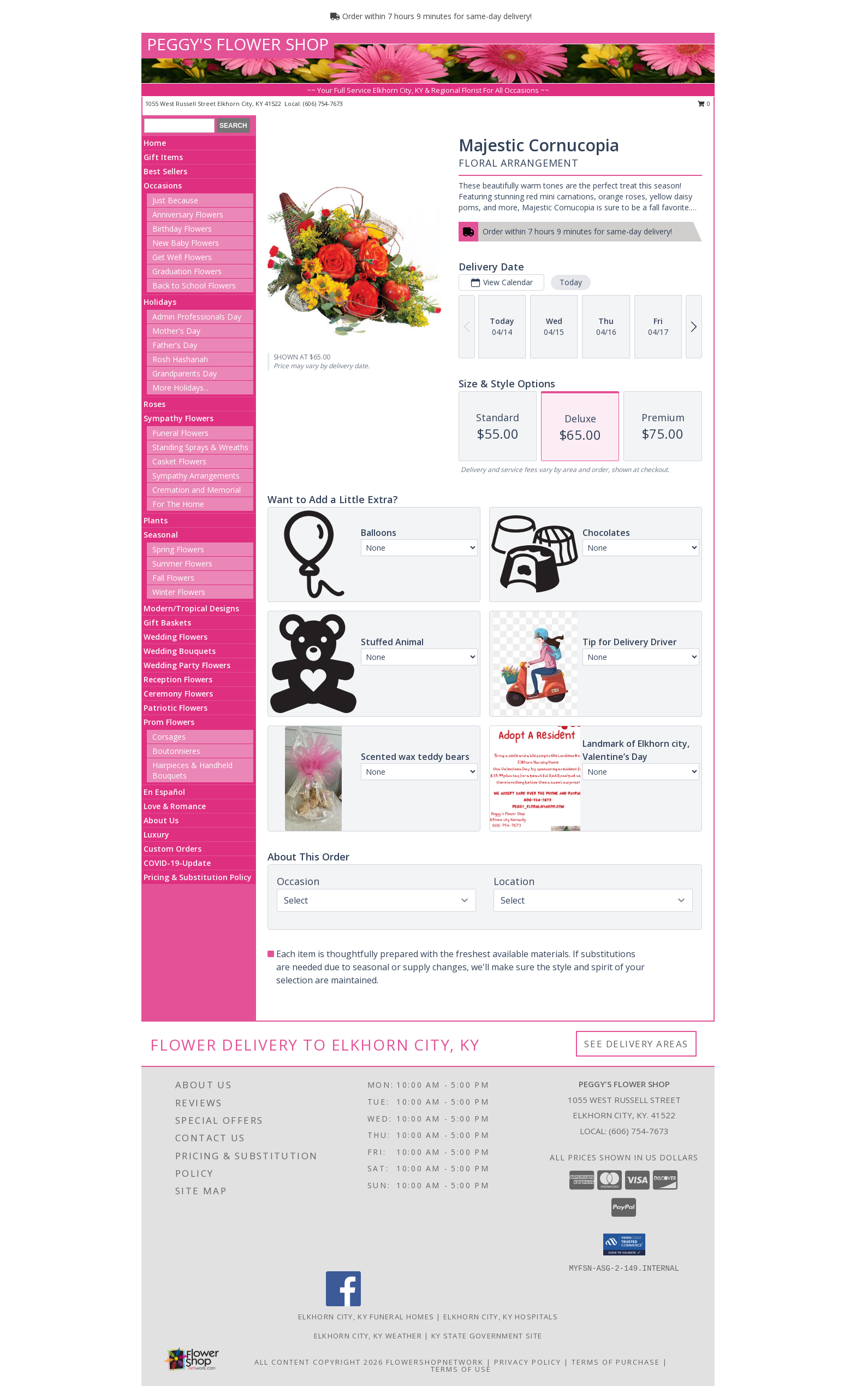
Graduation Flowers (187, 271)
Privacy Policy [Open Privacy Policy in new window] (527, 1362)
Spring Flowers (178, 549)
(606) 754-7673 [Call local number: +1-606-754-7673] (323, 103)
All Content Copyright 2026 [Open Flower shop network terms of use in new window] (318, 1362)
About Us (161, 820)
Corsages (169, 737)
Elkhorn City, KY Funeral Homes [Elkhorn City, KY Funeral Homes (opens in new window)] (366, 1317)
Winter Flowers (178, 592)
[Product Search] (179, 126)
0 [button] (704, 103)
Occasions (163, 185)
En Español (164, 792)
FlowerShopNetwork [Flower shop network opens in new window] (435, 1362)
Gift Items (163, 157)
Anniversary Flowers (187, 214)
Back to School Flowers (194, 285)
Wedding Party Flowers (187, 665)
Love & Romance (175, 806)
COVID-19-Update (177, 863)
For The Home (178, 504)
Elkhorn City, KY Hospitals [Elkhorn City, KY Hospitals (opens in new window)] (500, 1317)
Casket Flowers (179, 461)
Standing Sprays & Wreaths (200, 447)
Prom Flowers (169, 722)
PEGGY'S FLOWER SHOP (238, 44)
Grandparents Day (184, 373)
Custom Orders (172, 849)
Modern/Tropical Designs (191, 608)
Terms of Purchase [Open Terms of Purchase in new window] (616, 1362)
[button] (624, 1244)
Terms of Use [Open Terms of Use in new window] (461, 1369)
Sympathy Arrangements (196, 475)
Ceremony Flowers (178, 693)
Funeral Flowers (180, 433)
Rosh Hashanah (180, 359)
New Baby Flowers (185, 243)
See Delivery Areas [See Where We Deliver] (636, 1043)
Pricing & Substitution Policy (198, 877)
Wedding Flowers (175, 637)
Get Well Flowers (182, 257)
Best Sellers (165, 171)
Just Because (175, 200)
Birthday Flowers (182, 228)
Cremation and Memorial (196, 490)
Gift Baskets (167, 622)
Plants (156, 520)
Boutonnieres (176, 751)
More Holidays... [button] (180, 387)
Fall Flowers (173, 578)
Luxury (156, 834)
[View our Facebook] (343, 1303)
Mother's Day (176, 331)
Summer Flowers (182, 563)
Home (155, 143)
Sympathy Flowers (178, 418)
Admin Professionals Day (196, 316)
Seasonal (161, 534)
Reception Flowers (178, 679)
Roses (154, 404)
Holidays (160, 302)
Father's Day (174, 345)
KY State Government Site (486, 1336)
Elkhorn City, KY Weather (368, 1336)
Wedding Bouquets (180, 651)
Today (571, 282)
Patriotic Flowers (175, 708)
